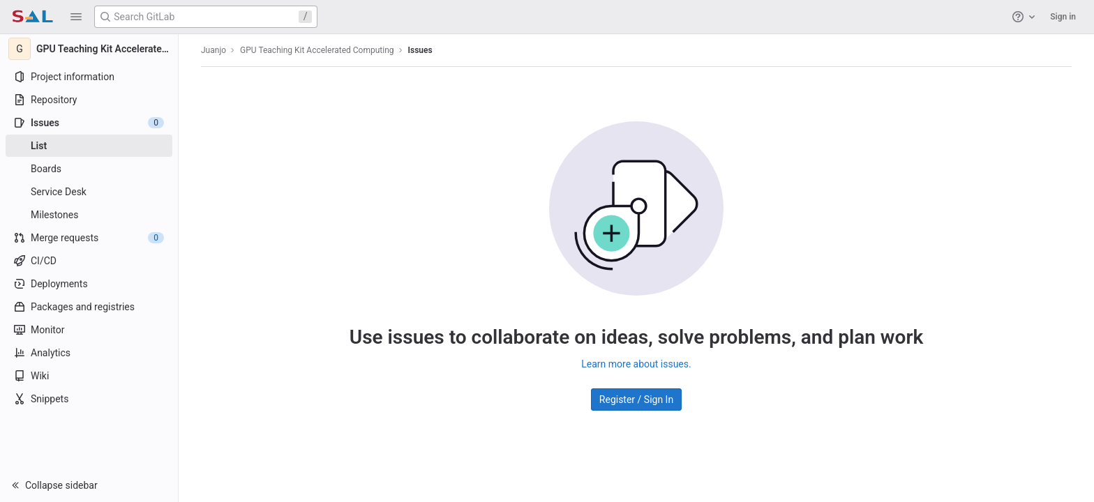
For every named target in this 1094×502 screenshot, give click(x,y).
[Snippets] (89, 399)
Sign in (1063, 17)
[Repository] (89, 100)
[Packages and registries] (89, 307)
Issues (420, 50)
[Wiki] (89, 376)
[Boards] (89, 169)
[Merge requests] (89, 238)
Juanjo (213, 50)
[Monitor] (89, 330)
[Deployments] (89, 284)
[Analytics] (89, 353)
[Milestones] (89, 215)
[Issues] (89, 123)
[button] (76, 17)
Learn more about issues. (636, 364)
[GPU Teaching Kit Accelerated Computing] (89, 49)
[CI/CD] (89, 261)
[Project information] (89, 77)
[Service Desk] (89, 192)
